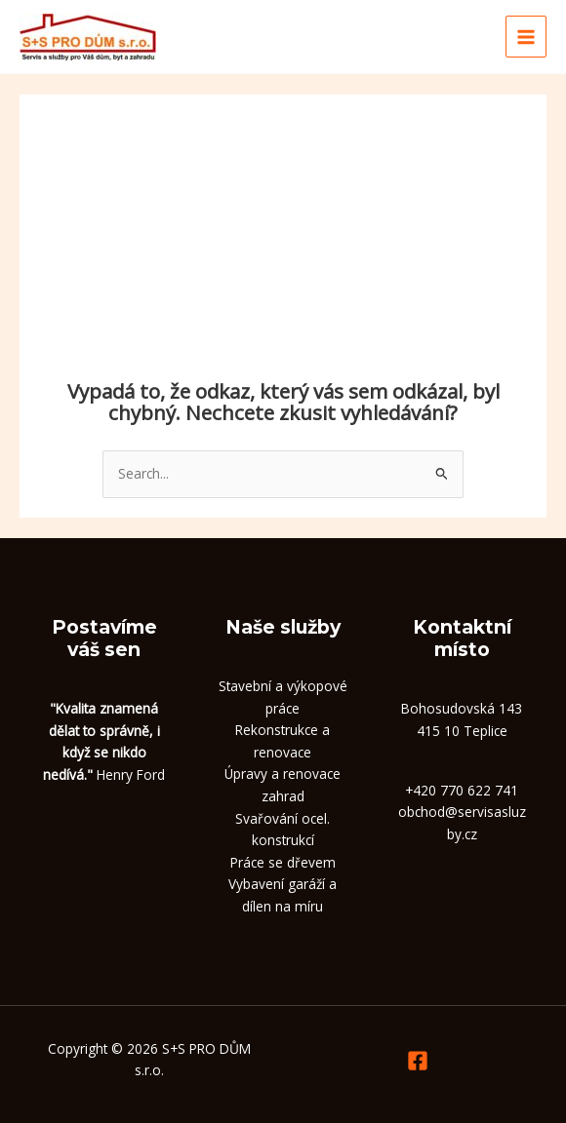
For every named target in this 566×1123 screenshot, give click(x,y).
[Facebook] (417, 1060)
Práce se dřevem (283, 862)
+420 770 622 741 (461, 790)
